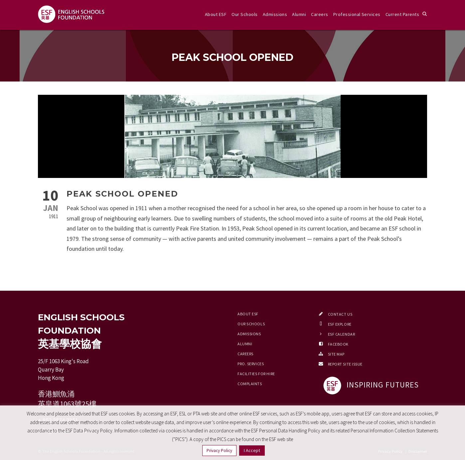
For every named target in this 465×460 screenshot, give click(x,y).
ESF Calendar (341, 334)
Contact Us (340, 314)
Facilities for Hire (256, 373)
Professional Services (357, 14)
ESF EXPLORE (340, 324)
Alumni (299, 14)
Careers (319, 14)
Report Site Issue (345, 364)
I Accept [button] (252, 450)
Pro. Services (250, 363)
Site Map (336, 354)
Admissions (275, 14)
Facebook (338, 344)
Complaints (249, 383)
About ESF (216, 14)
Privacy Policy (219, 450)
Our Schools (244, 14)
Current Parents (402, 14)
